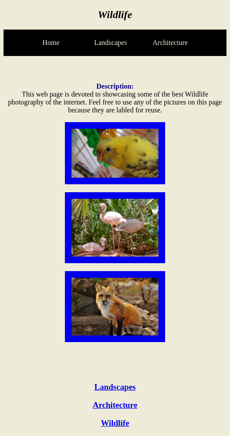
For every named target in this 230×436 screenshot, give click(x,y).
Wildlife (115, 423)
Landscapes (115, 386)
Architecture (115, 405)
